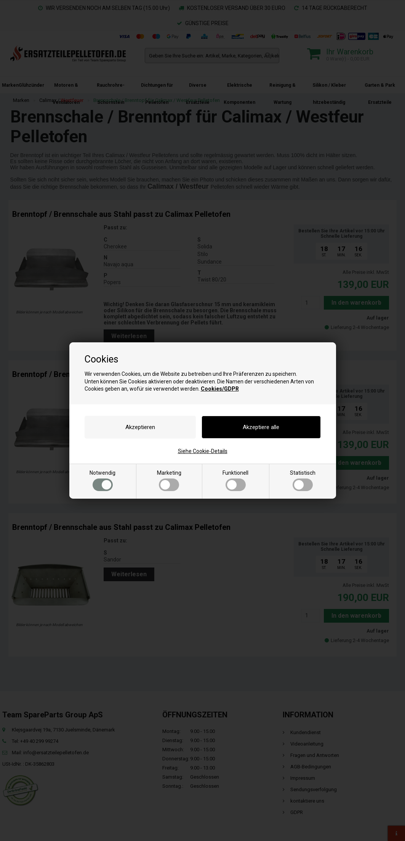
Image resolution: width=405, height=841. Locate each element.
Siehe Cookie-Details (202, 451)
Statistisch (302, 480)
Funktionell (235, 480)
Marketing (169, 480)
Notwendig (102, 480)
